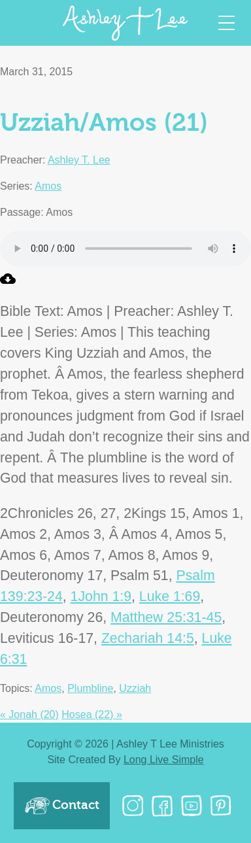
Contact (61, 806)
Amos (48, 186)
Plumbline (90, 688)
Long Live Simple (164, 759)
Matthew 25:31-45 (166, 617)
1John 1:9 (101, 596)
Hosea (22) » (91, 714)
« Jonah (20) (29, 714)
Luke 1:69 (169, 596)
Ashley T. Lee (79, 159)
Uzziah (135, 688)
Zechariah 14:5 (147, 638)
